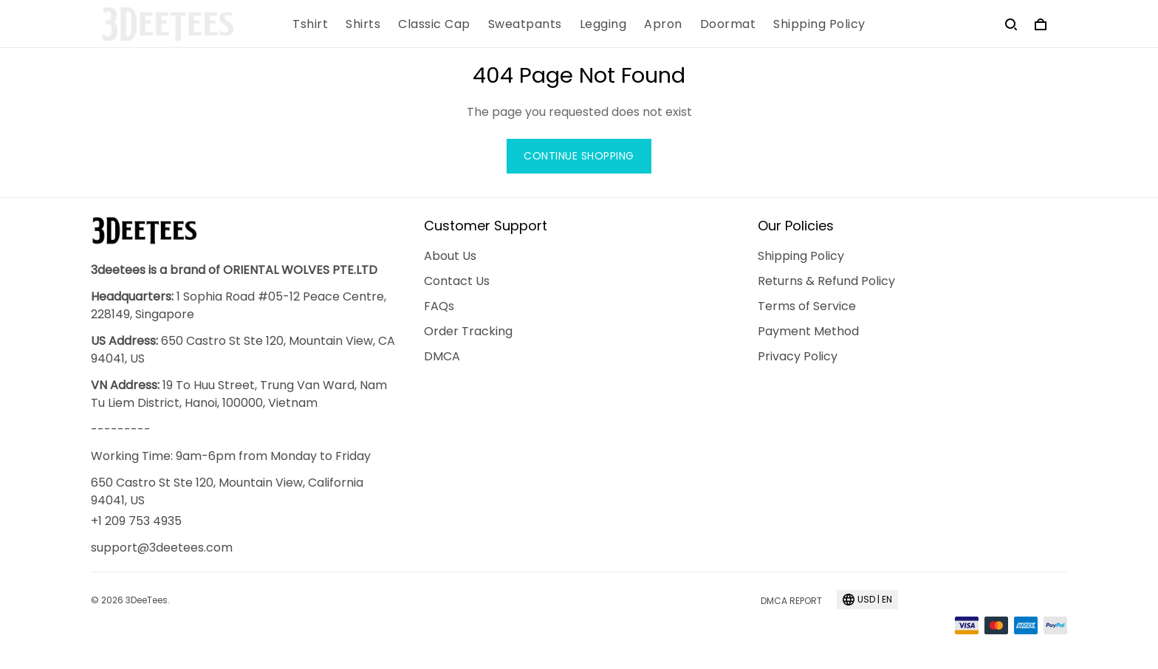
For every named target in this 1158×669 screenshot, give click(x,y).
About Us (450, 255)
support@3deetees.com (162, 547)
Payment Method (808, 331)
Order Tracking (468, 331)
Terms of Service (807, 306)
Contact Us (457, 280)
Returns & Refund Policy (826, 280)
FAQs (439, 306)
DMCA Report (791, 600)
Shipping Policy (801, 255)
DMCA (442, 356)
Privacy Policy (797, 356)
